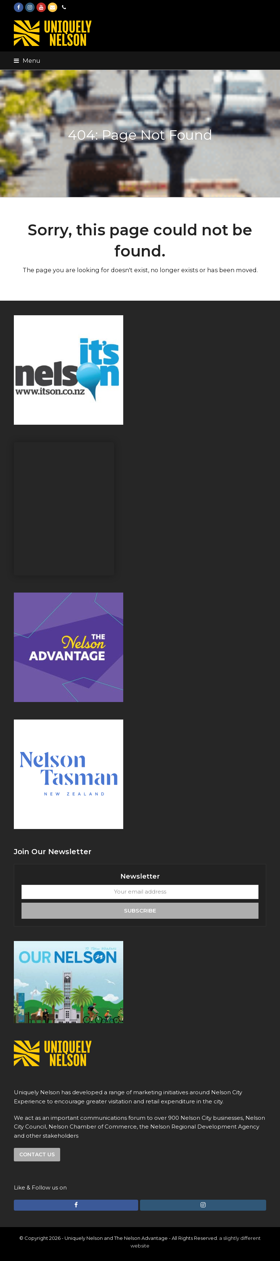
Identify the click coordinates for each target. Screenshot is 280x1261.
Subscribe (140, 910)
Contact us (37, 1154)
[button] (27, 60)
